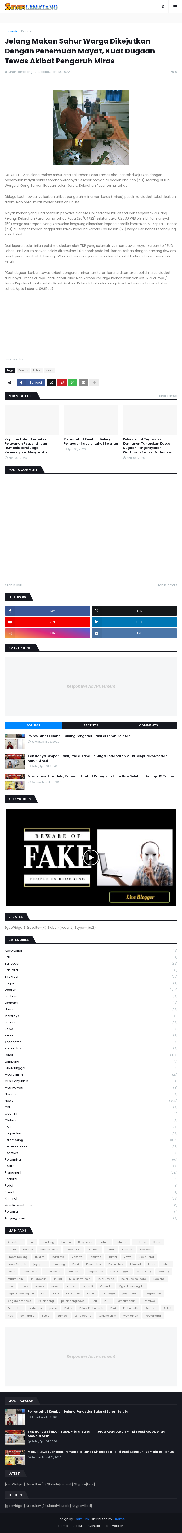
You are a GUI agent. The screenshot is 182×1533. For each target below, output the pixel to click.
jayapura (39, 1264)
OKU (56, 1293)
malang (164, 1271)
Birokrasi (91, 976)
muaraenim (39, 1279)
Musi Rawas (91, 1087)
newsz (71, 1286)
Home (63, 1526)
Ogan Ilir (91, 1113)
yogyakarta (153, 1315)
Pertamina (91, 1159)
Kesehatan (91, 1042)
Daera (12, 1249)
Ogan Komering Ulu (21, 1293)
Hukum (91, 1009)
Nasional (91, 1094)
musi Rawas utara (91, 1205)
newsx (55, 1286)
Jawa (91, 1029)
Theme (119, 1519)
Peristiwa (91, 1153)
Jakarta (91, 1022)
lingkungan (95, 1271)
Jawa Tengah (17, 1264)
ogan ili (88, 1286)
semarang (27, 1315)
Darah (111, 1249)
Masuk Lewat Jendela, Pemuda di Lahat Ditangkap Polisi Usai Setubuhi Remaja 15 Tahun (101, 776)
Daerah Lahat (49, 1249)
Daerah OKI (73, 1249)
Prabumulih (91, 1172)
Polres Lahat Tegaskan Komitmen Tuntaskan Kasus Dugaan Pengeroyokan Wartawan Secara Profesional (148, 446)
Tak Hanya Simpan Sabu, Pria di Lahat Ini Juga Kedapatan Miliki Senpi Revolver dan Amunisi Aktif (98, 758)
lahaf (151, 1264)
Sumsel (63, 1315)
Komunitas (91, 1048)
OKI (91, 1107)
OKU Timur (73, 1293)
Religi (91, 1185)
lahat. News (53, 1271)
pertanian (91, 1211)
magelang (144, 1271)
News (49, 370)
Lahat (37, 370)
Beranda (11, 31)
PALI (91, 1127)
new (10, 1286)
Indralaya (91, 1016)
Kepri (91, 1035)
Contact (94, 1526)
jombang (59, 1264)
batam (104, 1242)
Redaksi (91, 1179)
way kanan (130, 1315)
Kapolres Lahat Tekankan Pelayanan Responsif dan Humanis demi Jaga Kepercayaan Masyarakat (27, 446)
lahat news (30, 1271)
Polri (113, 1308)
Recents (91, 725)
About (78, 1526)
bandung (48, 1242)
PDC (106, 1301)
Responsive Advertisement (91, 686)
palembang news (73, 1301)
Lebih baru (15, 585)
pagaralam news (19, 1301)
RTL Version (115, 1526)
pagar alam (130, 1293)
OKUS (91, 1293)
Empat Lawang (18, 1257)
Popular (33, 725)
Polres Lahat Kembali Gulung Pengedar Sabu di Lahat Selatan (91, 441)
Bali (91, 957)
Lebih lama (166, 585)
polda (53, 1308)
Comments (148, 725)
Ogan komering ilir (131, 1286)
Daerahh (93, 1249)
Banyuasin (91, 963)
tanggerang (83, 1315)
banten (66, 1242)
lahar (166, 1264)
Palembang (91, 1140)
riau (10, 1315)
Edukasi (91, 996)
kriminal (91, 1198)
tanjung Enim (91, 1218)
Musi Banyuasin (91, 1081)
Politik (91, 1166)
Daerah (27, 31)
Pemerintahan (91, 1146)
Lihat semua (168, 396)
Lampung (91, 1061)
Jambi (113, 1257)
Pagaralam (91, 1133)
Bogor (91, 983)
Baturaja (91, 970)
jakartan (95, 1257)
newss (39, 1286)
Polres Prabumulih (91, 1308)
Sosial (91, 1192)
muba (58, 1279)
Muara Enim (91, 1074)
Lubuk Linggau (91, 1068)
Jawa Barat (146, 1257)
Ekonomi (91, 1002)
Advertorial (91, 950)
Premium (81, 1519)
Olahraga (91, 1120)
